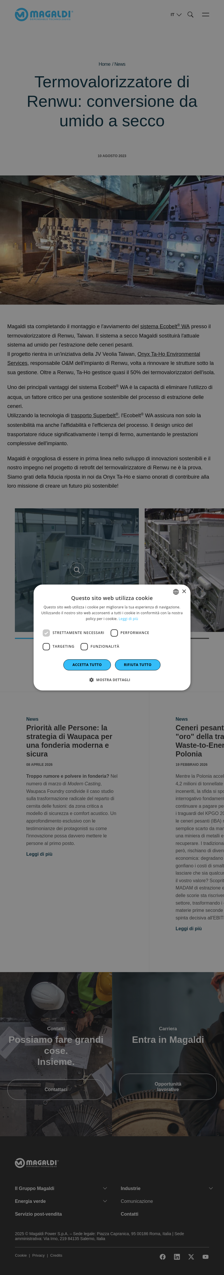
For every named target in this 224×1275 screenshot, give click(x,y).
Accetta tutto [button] (87, 664)
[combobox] (176, 592)
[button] (112, 679)
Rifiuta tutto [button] (138, 664)
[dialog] (112, 637)
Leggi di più (128, 618)
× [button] (184, 591)
